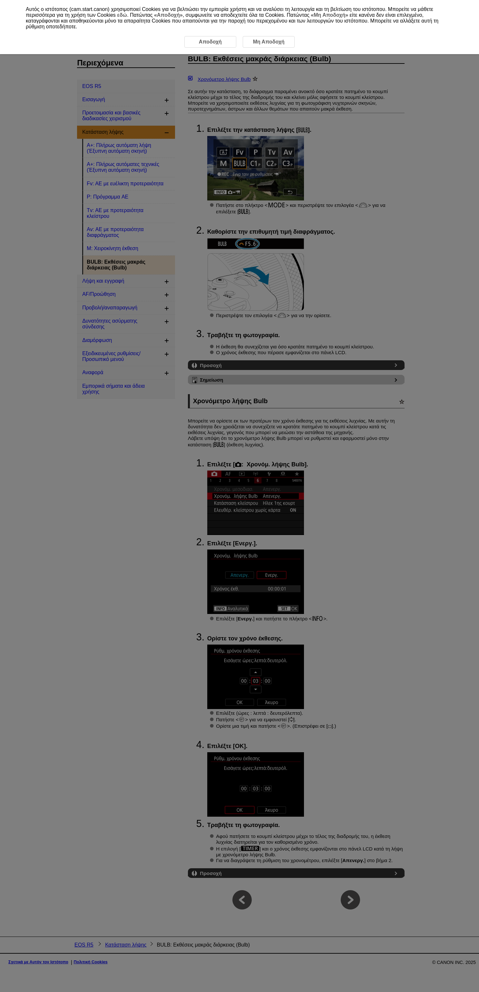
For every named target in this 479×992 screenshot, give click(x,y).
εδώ (122, 15)
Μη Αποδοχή (329, 15)
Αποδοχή (168, 15)
